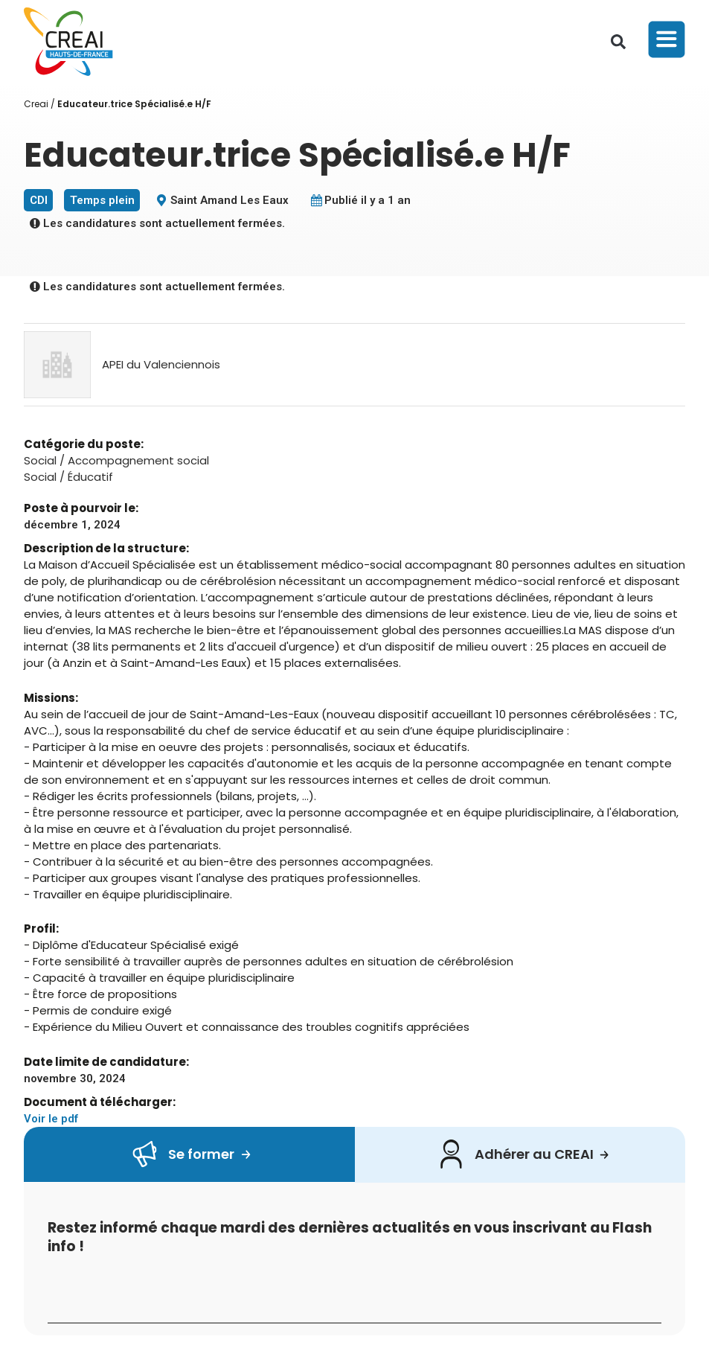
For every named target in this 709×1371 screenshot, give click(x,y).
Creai (36, 104)
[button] (618, 42)
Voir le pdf (51, 1118)
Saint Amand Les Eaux (229, 200)
